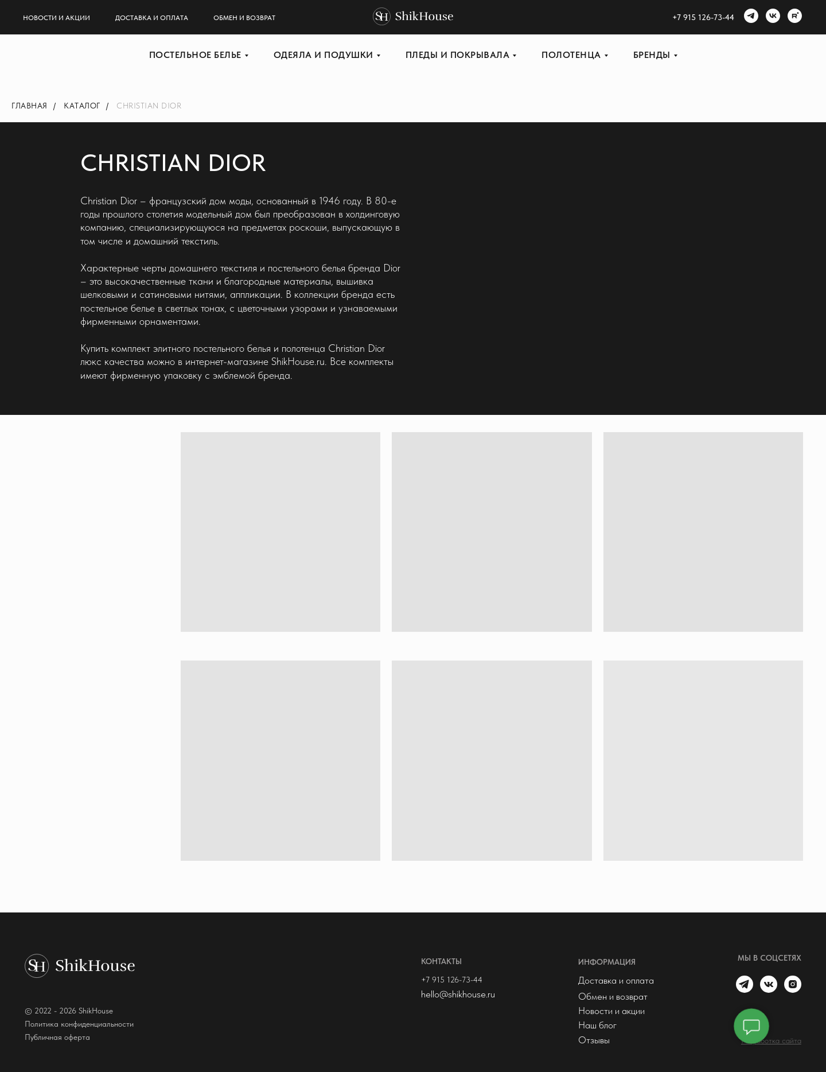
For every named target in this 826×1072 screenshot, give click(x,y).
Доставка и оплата (151, 18)
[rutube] (793, 17)
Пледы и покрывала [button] (458, 54)
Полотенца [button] (571, 54)
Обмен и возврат (244, 18)
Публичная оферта (57, 1037)
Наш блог (597, 1025)
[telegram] (749, 17)
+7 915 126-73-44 (451, 979)
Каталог (82, 105)
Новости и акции (56, 18)
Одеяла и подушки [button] (323, 54)
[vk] (771, 17)
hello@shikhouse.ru (458, 994)
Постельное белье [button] (195, 54)
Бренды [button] (652, 54)
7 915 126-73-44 (705, 17)
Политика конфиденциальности (79, 1024)
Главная (29, 105)
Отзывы (594, 1040)
